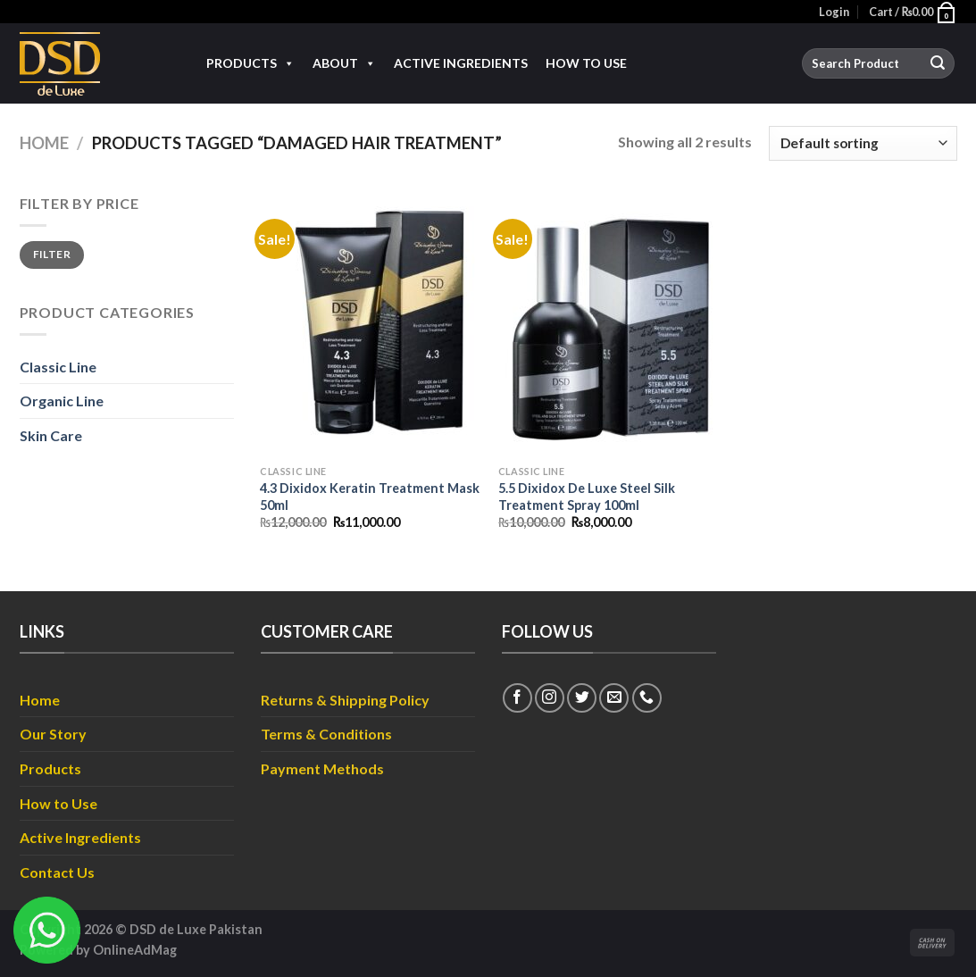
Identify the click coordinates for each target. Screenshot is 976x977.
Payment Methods (322, 768)
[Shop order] (862, 143)
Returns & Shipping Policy (345, 699)
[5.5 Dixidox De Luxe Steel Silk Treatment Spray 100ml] (608, 324)
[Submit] (937, 63)
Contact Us (57, 872)
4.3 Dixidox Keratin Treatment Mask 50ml (370, 496)
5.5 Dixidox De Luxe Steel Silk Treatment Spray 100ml (586, 496)
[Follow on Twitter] (581, 698)
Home (44, 143)
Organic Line (62, 400)
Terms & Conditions (326, 733)
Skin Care (51, 435)
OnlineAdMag (135, 949)
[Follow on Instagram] (549, 698)
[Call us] (647, 698)
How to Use (586, 63)
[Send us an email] (614, 698)
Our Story (53, 733)
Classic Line (58, 366)
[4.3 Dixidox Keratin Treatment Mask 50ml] (370, 324)
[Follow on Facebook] (517, 698)
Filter (52, 254)
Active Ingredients (461, 63)
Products (250, 63)
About (344, 63)
